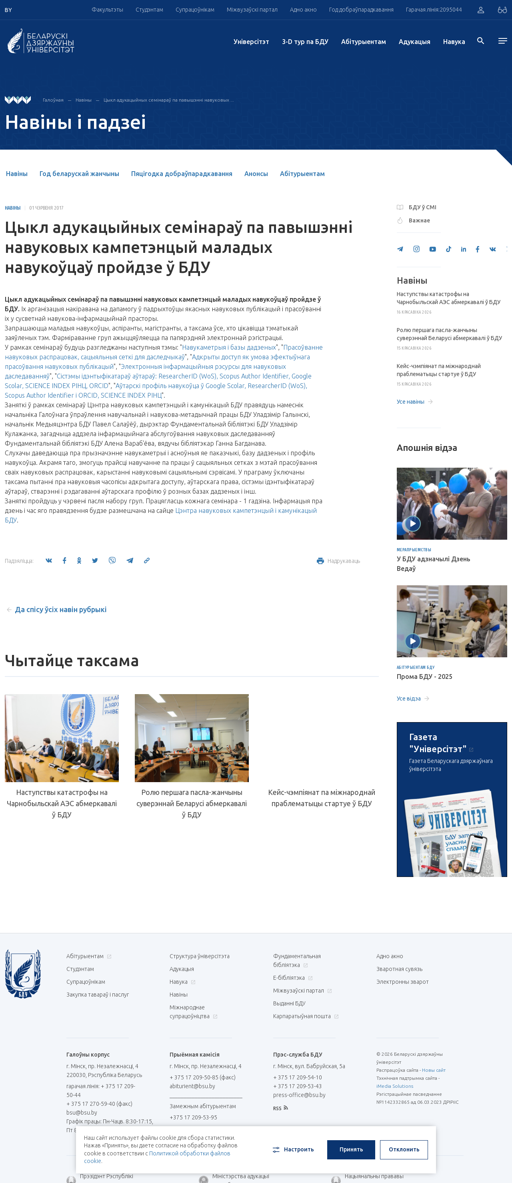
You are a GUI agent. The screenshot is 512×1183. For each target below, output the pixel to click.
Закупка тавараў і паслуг (97, 994)
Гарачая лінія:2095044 (434, 9)
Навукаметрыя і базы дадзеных (229, 347)
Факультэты (107, 9)
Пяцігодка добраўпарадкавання (181, 173)
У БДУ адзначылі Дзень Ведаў (433, 563)
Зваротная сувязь (399, 969)
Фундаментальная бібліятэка (297, 960)
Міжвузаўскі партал (252, 9)
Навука (454, 41)
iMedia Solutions (394, 1086)
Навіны (84, 99)
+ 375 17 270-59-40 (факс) (99, 1104)
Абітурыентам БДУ (416, 667)
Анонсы (256, 173)
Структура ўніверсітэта (200, 956)
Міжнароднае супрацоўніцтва (194, 1011)
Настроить (292, 1150)
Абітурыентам (363, 41)
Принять (351, 1149)
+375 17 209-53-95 (193, 1117)
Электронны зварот (402, 982)
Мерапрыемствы (414, 550)
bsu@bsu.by (81, 1112)
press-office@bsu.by (299, 1095)
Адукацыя (414, 41)
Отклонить (404, 1149)
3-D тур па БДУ (305, 41)
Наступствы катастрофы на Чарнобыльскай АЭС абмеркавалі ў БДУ (62, 803)
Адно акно (303, 9)
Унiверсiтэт (251, 41)
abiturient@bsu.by (192, 1086)
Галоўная (53, 99)
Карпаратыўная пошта (305, 1016)
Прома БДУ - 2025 (424, 676)
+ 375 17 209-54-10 (297, 1077)
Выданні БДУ (289, 1003)
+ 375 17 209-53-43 (297, 1086)
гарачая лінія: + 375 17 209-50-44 (100, 1090)
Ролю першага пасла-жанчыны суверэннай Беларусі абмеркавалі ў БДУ (191, 803)
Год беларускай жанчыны (79, 173)
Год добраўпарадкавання (361, 9)
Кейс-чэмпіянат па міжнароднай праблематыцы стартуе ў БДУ (321, 797)
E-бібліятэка (292, 978)
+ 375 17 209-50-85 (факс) (203, 1077)
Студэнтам (149, 9)
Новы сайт (434, 1070)
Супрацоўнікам (195, 9)
